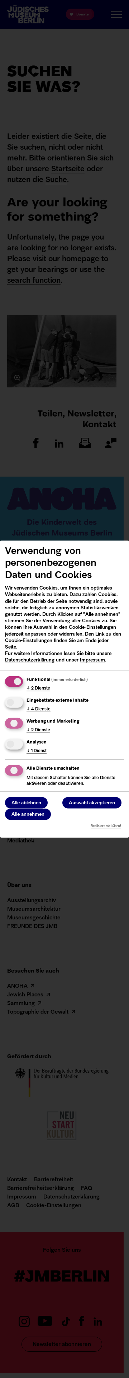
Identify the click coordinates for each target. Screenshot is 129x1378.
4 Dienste (39, 709)
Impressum (92, 660)
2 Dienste (38, 688)
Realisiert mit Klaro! (106, 826)
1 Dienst (37, 751)
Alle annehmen (27, 814)
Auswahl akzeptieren (92, 803)
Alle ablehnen (26, 803)
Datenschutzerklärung (29, 660)
